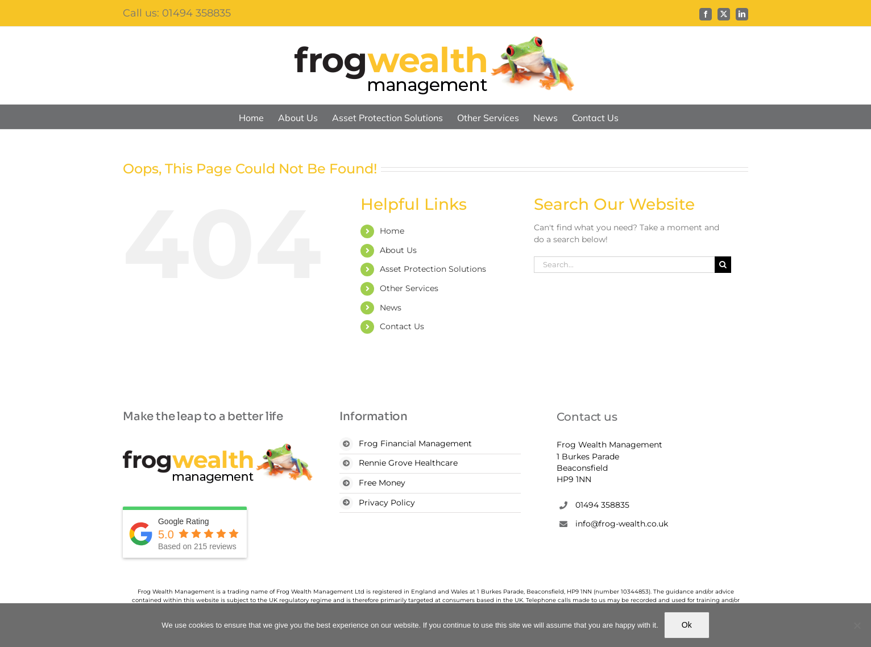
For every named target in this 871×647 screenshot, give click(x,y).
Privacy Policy (387, 502)
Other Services (409, 288)
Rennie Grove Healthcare (408, 463)
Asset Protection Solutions (433, 269)
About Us (398, 250)
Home (392, 231)
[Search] (723, 264)
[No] (856, 625)
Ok (687, 624)
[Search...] (624, 264)
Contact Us (402, 326)
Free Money (382, 483)
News (390, 307)
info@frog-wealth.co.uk (621, 524)
